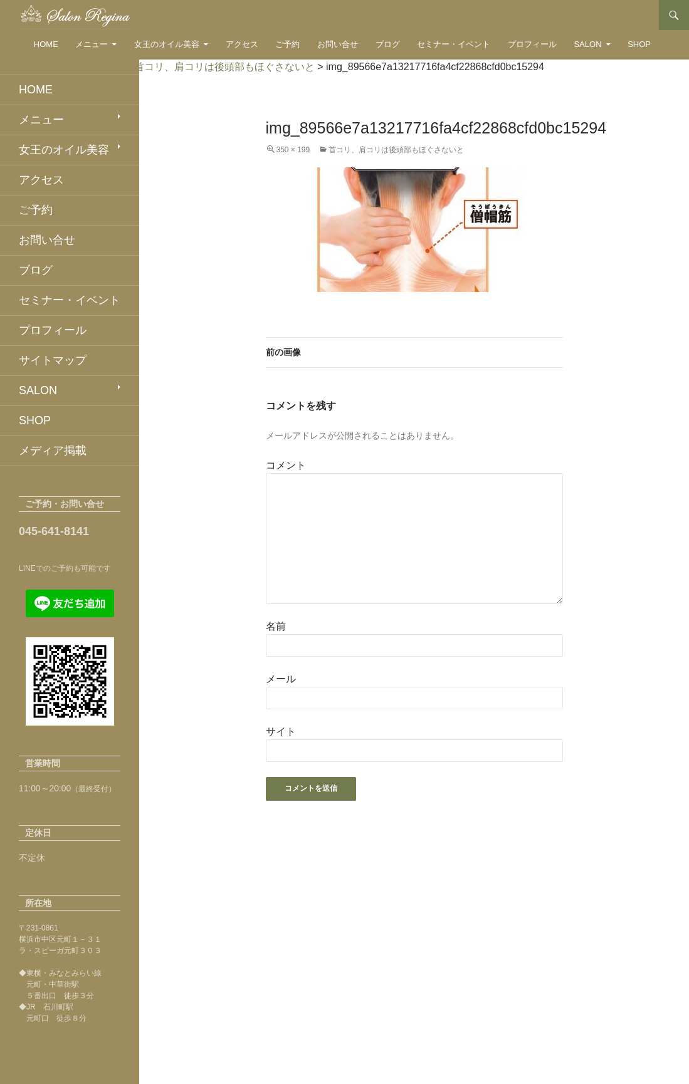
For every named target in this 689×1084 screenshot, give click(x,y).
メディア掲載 (53, 450)
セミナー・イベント (453, 44)
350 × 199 (293, 149)
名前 (276, 626)
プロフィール (532, 44)
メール (281, 679)
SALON (587, 44)
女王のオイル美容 (166, 44)
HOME (46, 44)
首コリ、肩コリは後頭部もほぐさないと (396, 149)
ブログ (388, 44)
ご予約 (287, 44)
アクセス (242, 44)
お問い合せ (337, 44)
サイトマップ (53, 360)
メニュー (91, 44)
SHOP (639, 44)
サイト (281, 731)
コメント (286, 465)
